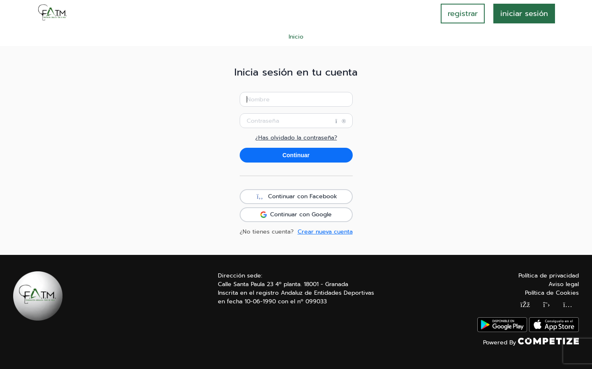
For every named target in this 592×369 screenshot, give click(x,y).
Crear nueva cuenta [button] (325, 231)
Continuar (296, 155)
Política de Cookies (552, 293)
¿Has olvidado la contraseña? (296, 138)
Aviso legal (563, 284)
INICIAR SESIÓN (524, 13)
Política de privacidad (548, 275)
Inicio (296, 36)
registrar (463, 13)
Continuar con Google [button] (296, 214)
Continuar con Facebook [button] (296, 197)
